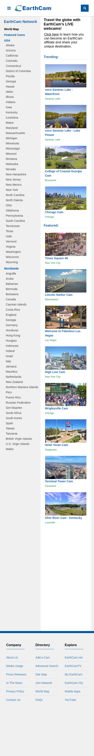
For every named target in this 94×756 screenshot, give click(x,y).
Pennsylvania (14, 215)
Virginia (10, 246)
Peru (9, 392)
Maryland (12, 128)
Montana (11, 158)
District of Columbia (18, 71)
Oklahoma (12, 210)
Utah (9, 236)
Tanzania (11, 433)
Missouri (11, 153)
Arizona (10, 50)
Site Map (41, 674)
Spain (9, 423)
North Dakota (14, 200)
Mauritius (12, 371)
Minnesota (12, 143)
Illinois (10, 97)
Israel (9, 356)
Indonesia (12, 345)
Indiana (10, 102)
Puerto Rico (13, 397)
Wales (10, 449)
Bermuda (12, 289)
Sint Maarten (14, 407)
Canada (11, 299)
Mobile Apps (72, 691)
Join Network (43, 683)
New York (12, 189)
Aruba (9, 278)
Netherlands (13, 376)
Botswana (12, 294)
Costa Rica (13, 309)
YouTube (70, 699)
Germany (12, 325)
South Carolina (15, 220)
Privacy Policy (15, 691)
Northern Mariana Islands (22, 387)
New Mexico (13, 184)
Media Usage (14, 666)
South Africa (13, 413)
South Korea (14, 418)
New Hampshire (16, 174)
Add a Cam (42, 657)
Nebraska (12, 164)
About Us (12, 657)
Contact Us (13, 699)
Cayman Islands (16, 304)
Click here (51, 34)
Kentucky (12, 112)
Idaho (9, 91)
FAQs (39, 699)
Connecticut (13, 66)
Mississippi (13, 148)
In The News (14, 683)
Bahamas (12, 283)
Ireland (10, 351)
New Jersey (13, 179)
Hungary (11, 340)
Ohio (9, 205)
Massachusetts (15, 133)
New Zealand (14, 382)
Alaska (10, 45)
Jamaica (11, 366)
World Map (11, 29)
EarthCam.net (73, 657)
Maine (10, 122)
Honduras (12, 330)
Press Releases (16, 674)
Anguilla (11, 273)
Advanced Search (46, 666)
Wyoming (12, 262)
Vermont (11, 241)
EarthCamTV (73, 666)
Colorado (12, 60)
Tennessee (13, 226)
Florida (10, 76)
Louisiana (12, 117)
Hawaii (10, 86)
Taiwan (10, 428)
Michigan (11, 138)
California (12, 55)
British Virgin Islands (19, 438)
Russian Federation (18, 402)
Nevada (11, 169)
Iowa (9, 107)
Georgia (11, 81)
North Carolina (15, 195)
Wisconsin (12, 257)
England (11, 314)
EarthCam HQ (74, 683)
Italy (8, 361)
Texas (9, 231)
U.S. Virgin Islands (17, 444)
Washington (13, 251)
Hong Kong (13, 335)
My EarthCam (73, 674)
